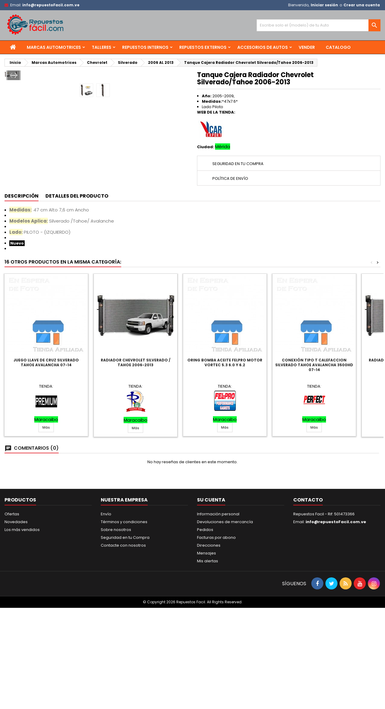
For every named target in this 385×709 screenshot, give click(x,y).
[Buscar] (318, 25)
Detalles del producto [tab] (76, 297)
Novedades (16, 623)
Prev (13, 164)
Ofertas (12, 615)
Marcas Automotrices (54, 47)
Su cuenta (211, 601)
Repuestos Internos (145, 47)
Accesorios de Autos (262, 47)
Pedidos (205, 631)
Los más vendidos (22, 631)
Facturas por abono (216, 639)
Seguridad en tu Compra (125, 639)
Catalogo (338, 47)
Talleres (101, 47)
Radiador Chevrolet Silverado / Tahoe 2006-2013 (135, 464)
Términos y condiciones (124, 623)
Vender (307, 47)
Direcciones (208, 646)
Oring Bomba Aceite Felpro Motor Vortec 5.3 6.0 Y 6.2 (224, 464)
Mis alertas (207, 662)
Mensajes (206, 654)
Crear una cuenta (361, 5)
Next (179, 164)
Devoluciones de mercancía (225, 623)
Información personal (218, 615)
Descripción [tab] (21, 297)
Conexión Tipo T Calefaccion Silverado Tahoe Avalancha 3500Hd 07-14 (314, 466)
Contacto (308, 601)
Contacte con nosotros (123, 646)
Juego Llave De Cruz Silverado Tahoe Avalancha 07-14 (46, 464)
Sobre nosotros (116, 631)
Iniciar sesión (324, 5)
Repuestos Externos (202, 47)
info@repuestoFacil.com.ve (50, 5)
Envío (106, 615)
